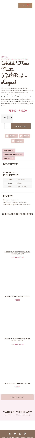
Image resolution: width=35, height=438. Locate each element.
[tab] (8, 147)
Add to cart (20, 123)
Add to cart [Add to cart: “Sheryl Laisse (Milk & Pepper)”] (17, 299)
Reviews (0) (8, 155)
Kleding (5, 56)
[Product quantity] (7, 123)
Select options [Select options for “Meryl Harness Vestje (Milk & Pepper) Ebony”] (17, 257)
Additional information (13, 151)
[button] (11, 132)
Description (8, 147)
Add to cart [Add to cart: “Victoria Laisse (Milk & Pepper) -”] (17, 386)
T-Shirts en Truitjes (19, 56)
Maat (4, 113)
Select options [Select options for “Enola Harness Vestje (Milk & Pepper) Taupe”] (17, 343)
